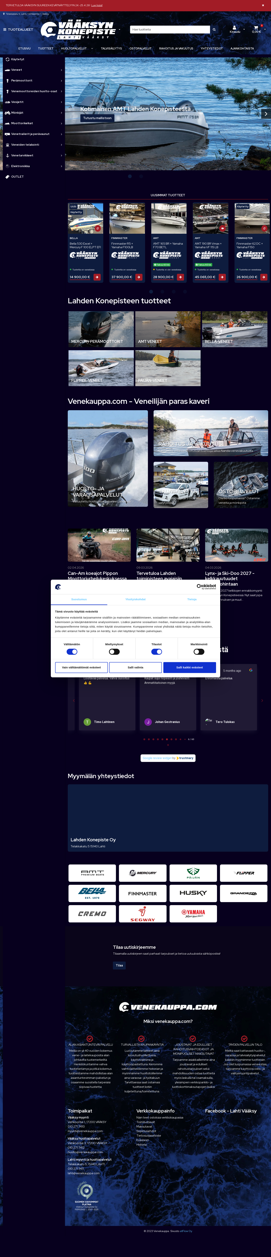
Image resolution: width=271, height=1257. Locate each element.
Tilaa (119, 965)
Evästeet (142, 1140)
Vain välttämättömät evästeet (81, 667)
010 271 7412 (76, 1148)
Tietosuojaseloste (148, 1136)
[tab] (144, 739)
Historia (141, 1145)
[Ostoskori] (256, 30)
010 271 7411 (76, 1169)
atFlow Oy (186, 1231)
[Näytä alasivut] (92, 48)
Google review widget (157, 758)
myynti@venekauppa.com (85, 1131)
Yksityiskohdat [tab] (135, 599)
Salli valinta (135, 667)
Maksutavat (144, 1126)
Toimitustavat (145, 1122)
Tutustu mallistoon (97, 118)
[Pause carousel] (168, 745)
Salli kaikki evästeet (189, 667)
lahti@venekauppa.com (84, 1173)
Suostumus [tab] (79, 599)
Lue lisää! (97, 5)
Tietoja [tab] (192, 599)
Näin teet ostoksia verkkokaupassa (159, 1117)
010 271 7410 (76, 1126)
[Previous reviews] (73, 700)
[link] (61, 70)
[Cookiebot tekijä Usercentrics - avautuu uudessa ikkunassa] (199, 587)
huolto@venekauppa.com (85, 1152)
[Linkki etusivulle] (78, 30)
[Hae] (170, 29)
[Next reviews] (262, 700)
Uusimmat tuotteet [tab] (168, 195)
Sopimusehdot (146, 1131)
